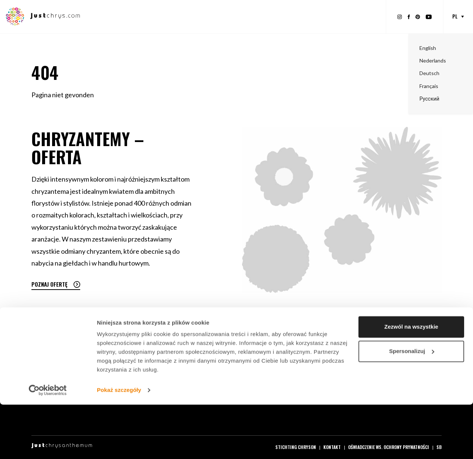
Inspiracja (272, 16)
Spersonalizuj (411, 405)
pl (454, 16)
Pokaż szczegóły (119, 444)
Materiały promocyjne (223, 16)
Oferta (180, 16)
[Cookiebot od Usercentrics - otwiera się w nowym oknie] (48, 444)
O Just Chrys (361, 16)
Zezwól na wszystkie (411, 381)
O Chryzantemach (315, 16)
